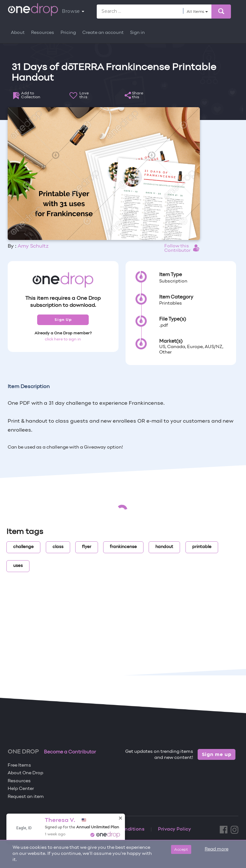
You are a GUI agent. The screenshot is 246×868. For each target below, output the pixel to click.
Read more (216, 849)
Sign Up (62, 319)
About (18, 33)
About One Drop (25, 773)
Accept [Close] (181, 849)
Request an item (26, 797)
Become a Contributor (70, 752)
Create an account (103, 33)
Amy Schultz (33, 246)
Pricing (68, 33)
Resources (42, 33)
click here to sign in (63, 339)
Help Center (21, 789)
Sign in (137, 33)
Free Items (19, 765)
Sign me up (217, 754)
